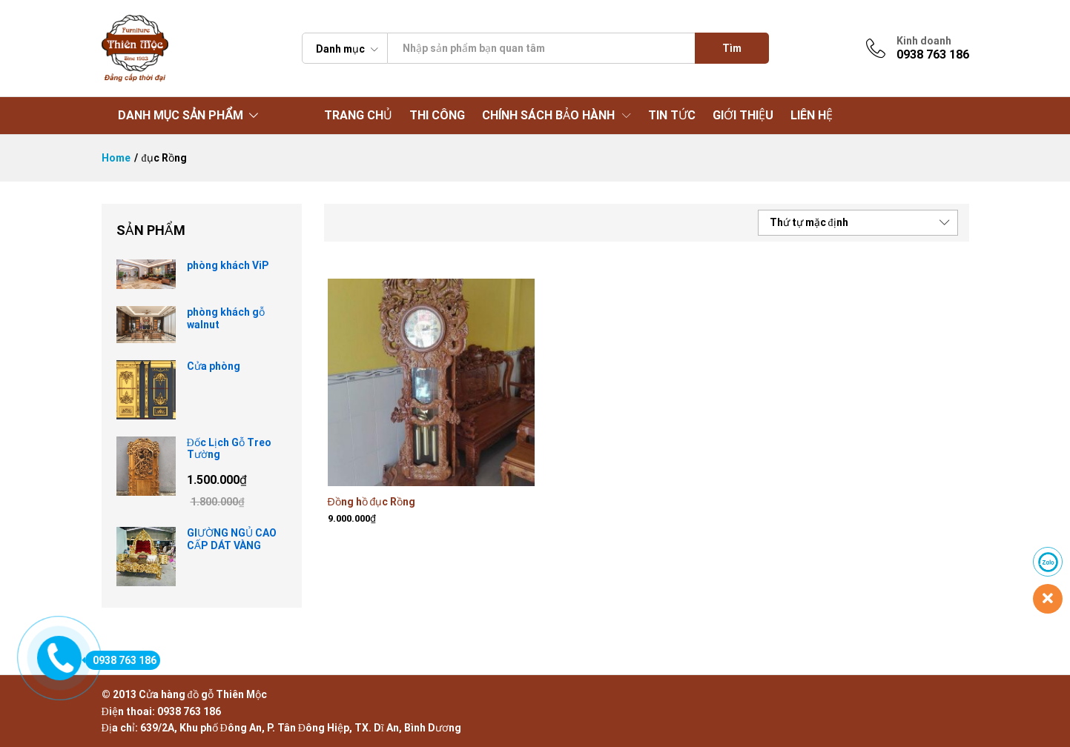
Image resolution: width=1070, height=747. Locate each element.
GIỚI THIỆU (743, 116)
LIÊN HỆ (811, 116)
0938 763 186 (120, 660)
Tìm (732, 48)
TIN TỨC (672, 116)
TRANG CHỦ (358, 116)
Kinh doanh (923, 41)
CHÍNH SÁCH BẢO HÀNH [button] (548, 116)
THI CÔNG (437, 116)
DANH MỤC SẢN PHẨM (180, 115)
